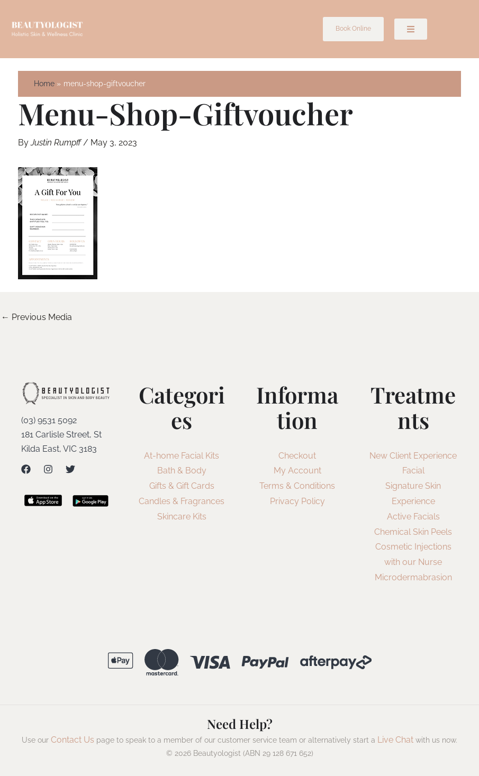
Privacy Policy (297, 501)
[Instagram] (48, 469)
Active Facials (413, 517)
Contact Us (72, 740)
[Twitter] (70, 469)
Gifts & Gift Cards (181, 486)
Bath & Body (181, 470)
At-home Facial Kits (181, 456)
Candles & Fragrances (181, 501)
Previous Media (36, 317)
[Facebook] (26, 469)
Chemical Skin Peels (413, 532)
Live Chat (395, 740)
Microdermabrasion (413, 577)
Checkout (297, 456)
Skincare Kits (181, 517)
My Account (297, 470)
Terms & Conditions (297, 486)
